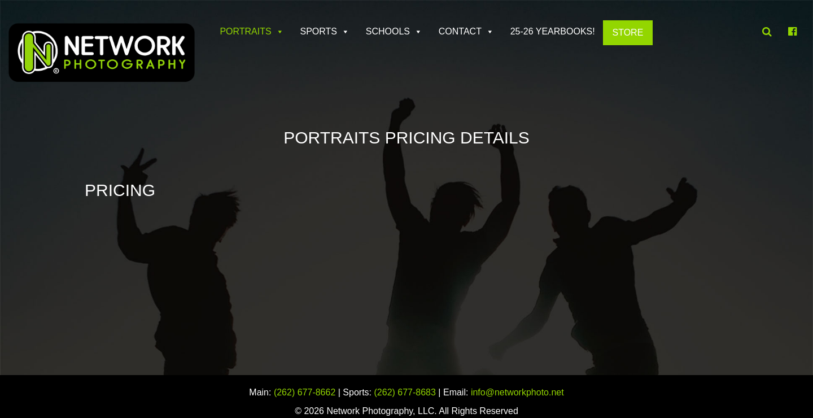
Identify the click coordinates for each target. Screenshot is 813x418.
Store (627, 32)
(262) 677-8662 (304, 392)
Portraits (245, 31)
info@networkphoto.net (517, 392)
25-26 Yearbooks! (552, 31)
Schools (388, 31)
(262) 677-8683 (405, 392)
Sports (318, 31)
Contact (460, 31)
